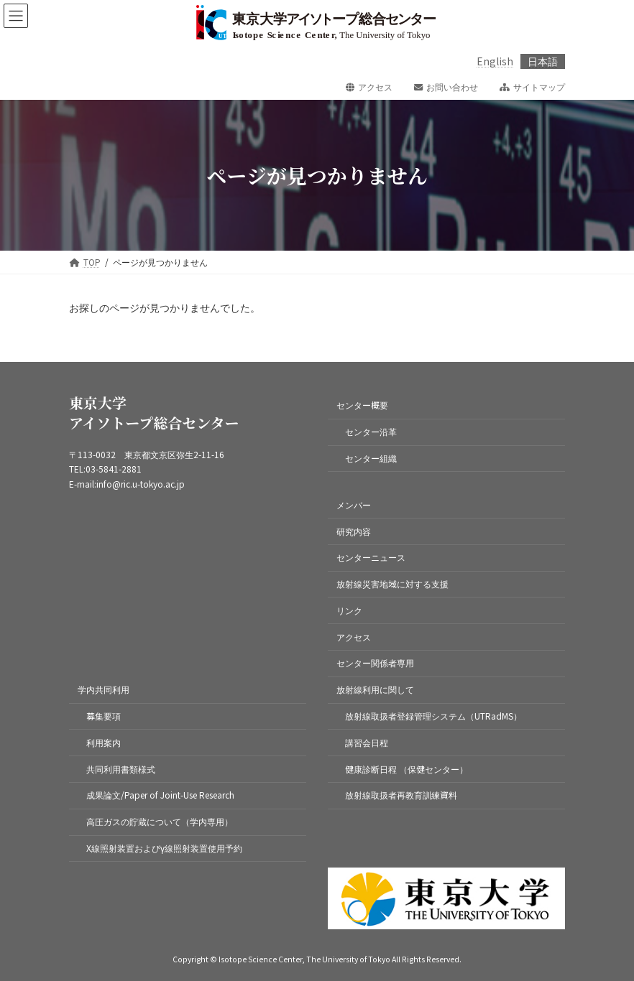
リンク (349, 610)
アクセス (369, 86)
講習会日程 (366, 742)
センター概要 (362, 405)
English (495, 61)
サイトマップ (532, 86)
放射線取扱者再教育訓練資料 (401, 795)
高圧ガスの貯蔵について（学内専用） (159, 821)
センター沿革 (371, 431)
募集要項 (103, 716)
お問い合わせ (446, 86)
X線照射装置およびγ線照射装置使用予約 (164, 848)
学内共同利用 (103, 689)
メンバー (353, 504)
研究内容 (353, 531)
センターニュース (370, 557)
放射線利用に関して (375, 689)
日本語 (543, 61)
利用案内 (103, 742)
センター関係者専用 (375, 663)
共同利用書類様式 (120, 769)
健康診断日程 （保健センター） (406, 769)
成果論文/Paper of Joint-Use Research (160, 795)
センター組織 (371, 458)
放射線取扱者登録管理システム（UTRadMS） (433, 716)
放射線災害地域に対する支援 (392, 583)
